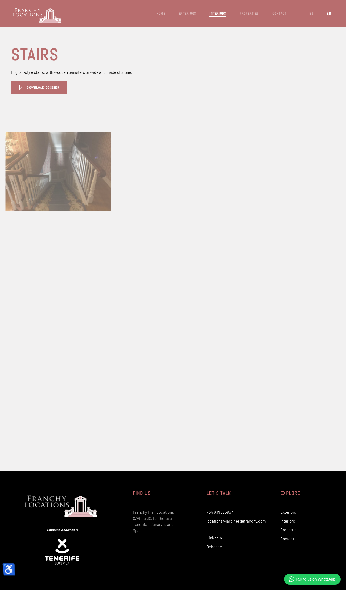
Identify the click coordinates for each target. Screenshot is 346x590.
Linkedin (214, 537)
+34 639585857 (220, 512)
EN (329, 13)
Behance (214, 546)
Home (161, 13)
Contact (279, 13)
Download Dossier (29, 87)
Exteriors (288, 512)
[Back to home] (38, 13)
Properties (289, 529)
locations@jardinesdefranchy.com (236, 521)
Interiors (287, 521)
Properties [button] (249, 13)
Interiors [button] (217, 13)
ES (311, 13)
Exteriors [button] (187, 13)
